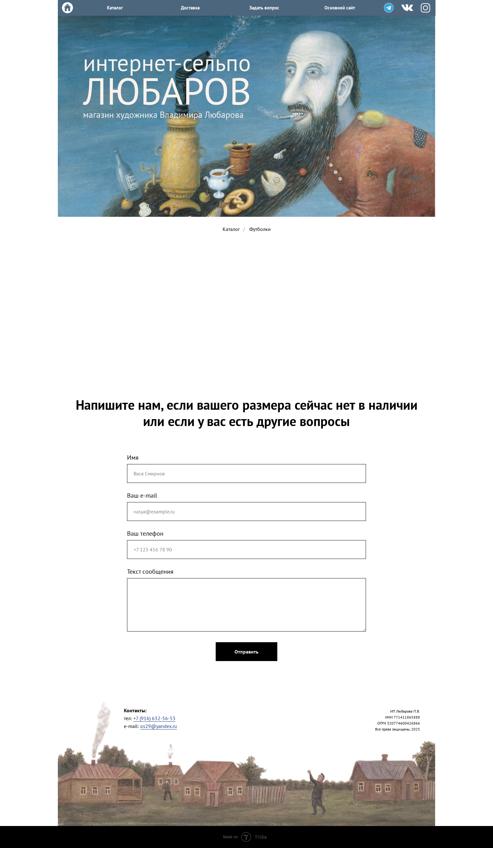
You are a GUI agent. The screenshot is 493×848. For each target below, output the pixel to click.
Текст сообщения (150, 571)
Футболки (260, 229)
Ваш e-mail (142, 495)
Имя (133, 457)
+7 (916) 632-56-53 (154, 718)
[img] (388, 7)
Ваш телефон (145, 533)
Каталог (231, 229)
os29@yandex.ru (158, 726)
